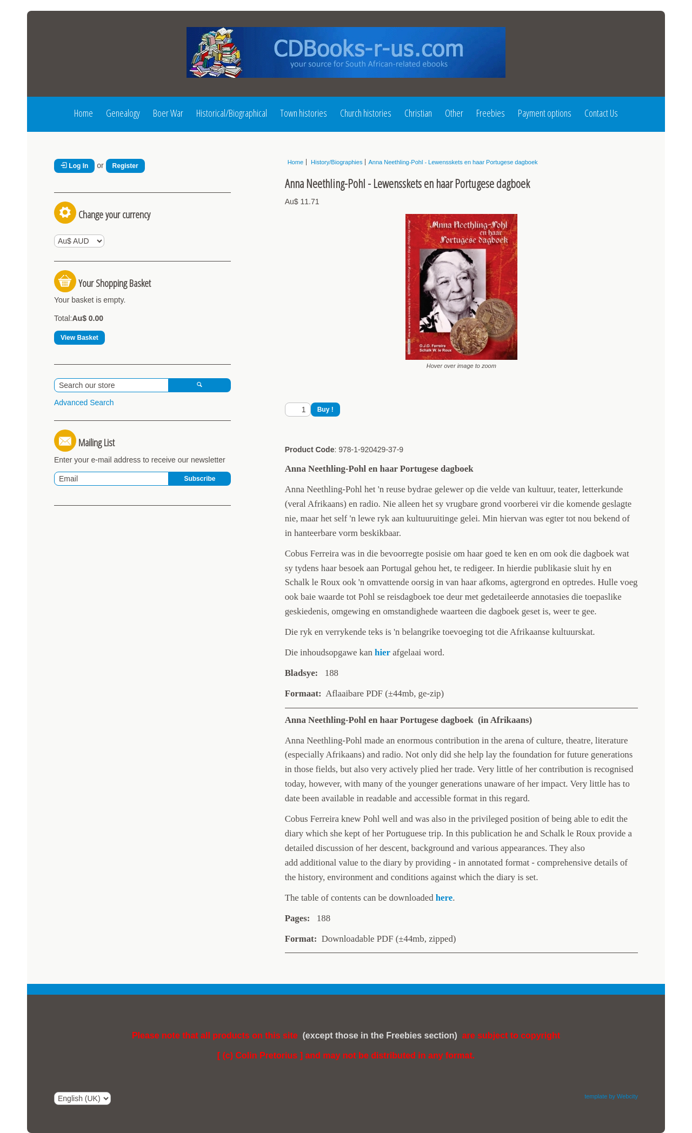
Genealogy (123, 112)
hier (382, 652)
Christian (418, 112)
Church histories (365, 112)
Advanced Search (84, 402)
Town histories (303, 112)
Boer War (168, 112)
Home (83, 112)
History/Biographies (335, 162)
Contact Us (601, 112)
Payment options (544, 112)
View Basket (79, 337)
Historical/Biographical (231, 112)
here (444, 898)
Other (454, 112)
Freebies (490, 112)
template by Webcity (611, 1096)
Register (125, 166)
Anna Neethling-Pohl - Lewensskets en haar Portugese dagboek (452, 162)
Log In (74, 166)
